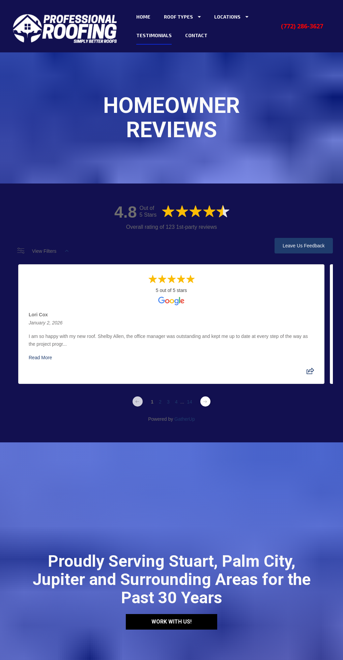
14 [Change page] (189, 402)
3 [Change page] (168, 402)
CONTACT (196, 35)
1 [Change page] (152, 402)
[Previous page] (138, 401)
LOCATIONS (231, 17)
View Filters (42, 251)
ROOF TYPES (182, 17)
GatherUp (184, 419)
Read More (40, 357)
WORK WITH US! (171, 587)
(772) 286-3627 (302, 26)
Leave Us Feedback (304, 245)
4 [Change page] (176, 402)
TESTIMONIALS (154, 35)
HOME (143, 17)
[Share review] (310, 373)
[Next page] (205, 401)
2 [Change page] (160, 402)
